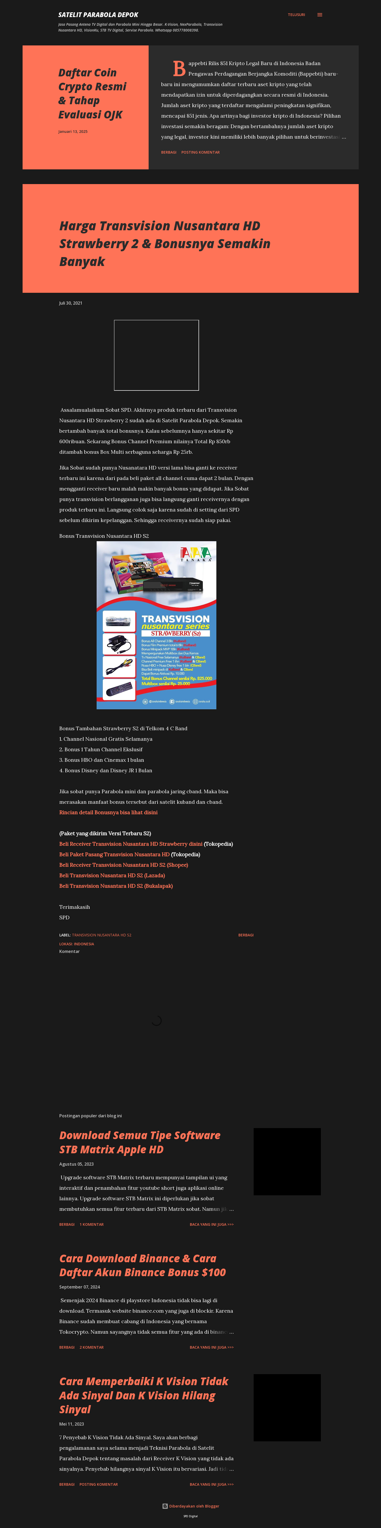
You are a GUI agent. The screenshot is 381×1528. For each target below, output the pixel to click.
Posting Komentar (200, 152)
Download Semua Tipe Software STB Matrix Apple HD (140, 1142)
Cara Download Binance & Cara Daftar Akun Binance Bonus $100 (142, 1265)
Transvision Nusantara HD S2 (101, 934)
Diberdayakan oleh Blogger (190, 1506)
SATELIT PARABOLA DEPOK (98, 14)
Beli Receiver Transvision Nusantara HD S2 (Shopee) (123, 865)
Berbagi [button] (168, 152)
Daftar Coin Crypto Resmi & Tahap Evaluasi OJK (92, 93)
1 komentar (92, 1224)
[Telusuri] (296, 15)
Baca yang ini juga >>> (212, 1224)
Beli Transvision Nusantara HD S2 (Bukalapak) (116, 886)
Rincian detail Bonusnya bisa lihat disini (108, 812)
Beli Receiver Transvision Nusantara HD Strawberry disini (130, 844)
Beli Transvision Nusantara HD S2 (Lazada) (112, 875)
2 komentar (92, 1347)
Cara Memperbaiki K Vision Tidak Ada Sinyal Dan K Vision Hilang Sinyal (143, 1395)
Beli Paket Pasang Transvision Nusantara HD (114, 854)
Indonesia (84, 943)
